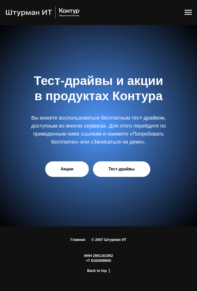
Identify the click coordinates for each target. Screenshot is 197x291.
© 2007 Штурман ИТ (108, 240)
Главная (77, 240)
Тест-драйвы (121, 169)
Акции (67, 169)
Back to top (98, 271)
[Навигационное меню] (188, 12)
